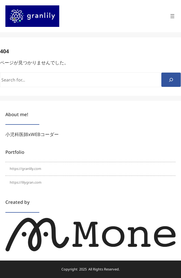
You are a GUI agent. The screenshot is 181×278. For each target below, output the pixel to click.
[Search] (171, 80)
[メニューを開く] (172, 16)
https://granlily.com (25, 168)
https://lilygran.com (25, 182)
